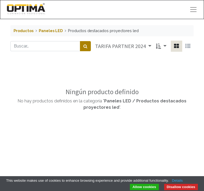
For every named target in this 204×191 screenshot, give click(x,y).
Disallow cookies (181, 187)
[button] (161, 46)
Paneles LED (51, 30)
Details (177, 181)
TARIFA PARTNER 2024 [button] (121, 46)
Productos (23, 30)
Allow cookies (144, 187)
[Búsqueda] (85, 46)
